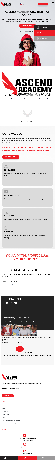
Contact (4, 417)
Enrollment (43, 27)
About (27, 408)
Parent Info (43, 38)
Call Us (27, 458)
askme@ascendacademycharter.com (27, 447)
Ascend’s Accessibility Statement (11, 424)
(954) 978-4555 (27, 454)
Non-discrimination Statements (11, 420)
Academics (27, 411)
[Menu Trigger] (53, 3)
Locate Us (46, 458)
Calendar (43, 33)
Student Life (27, 414)
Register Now (9, 458)
